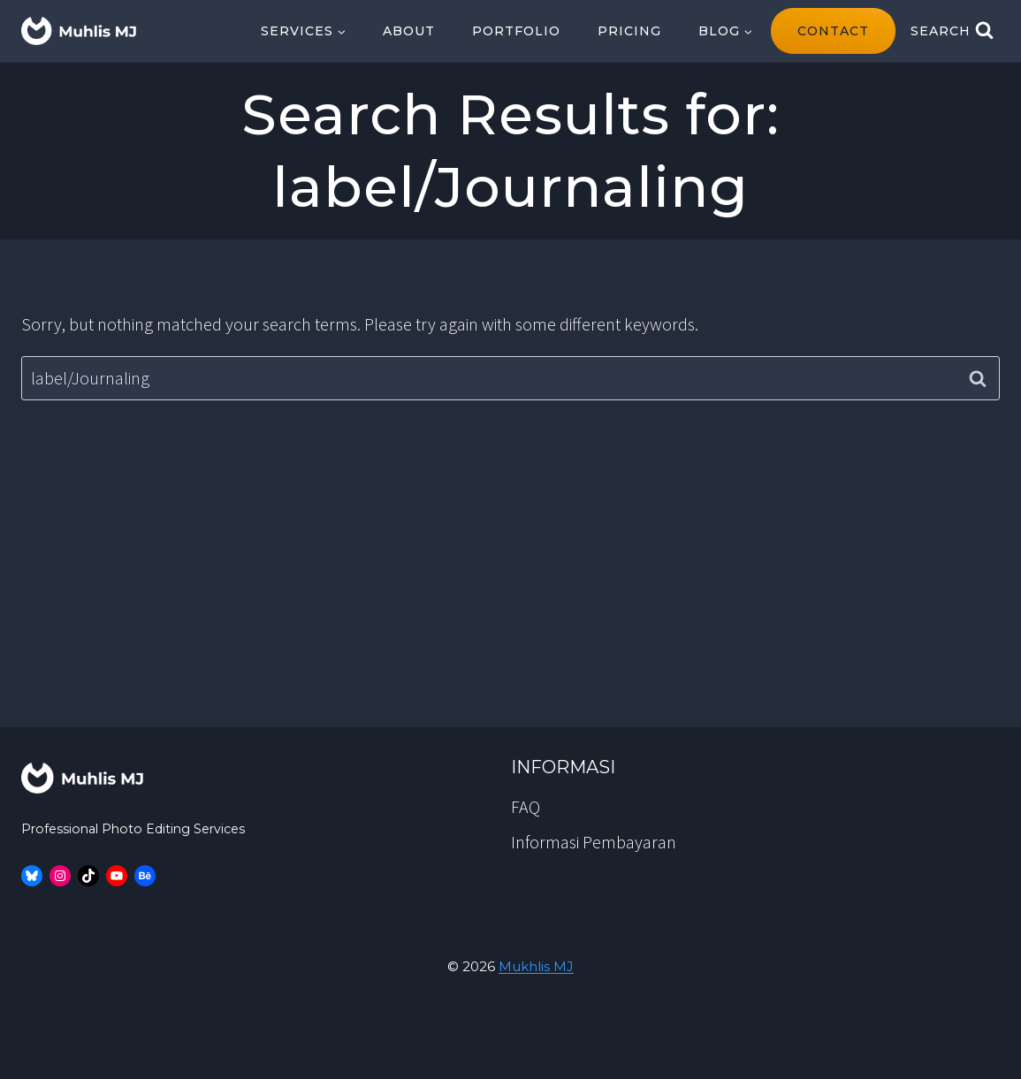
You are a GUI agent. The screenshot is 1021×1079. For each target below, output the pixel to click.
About (409, 31)
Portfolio (516, 31)
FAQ (525, 806)
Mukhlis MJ (536, 966)
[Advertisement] (510, 594)
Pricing (629, 31)
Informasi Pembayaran (593, 842)
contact (833, 31)
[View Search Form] (952, 31)
